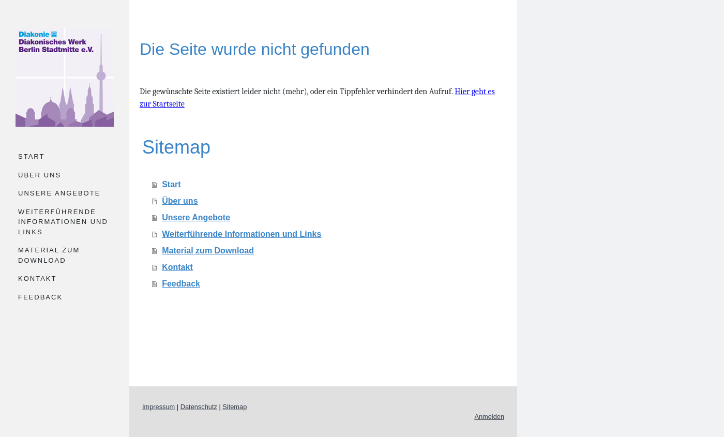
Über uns (39, 175)
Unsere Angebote (59, 193)
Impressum (158, 407)
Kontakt (37, 278)
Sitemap (234, 407)
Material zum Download (49, 255)
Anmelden (489, 416)
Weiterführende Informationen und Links (63, 222)
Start (31, 156)
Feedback (40, 297)
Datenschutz (198, 407)
